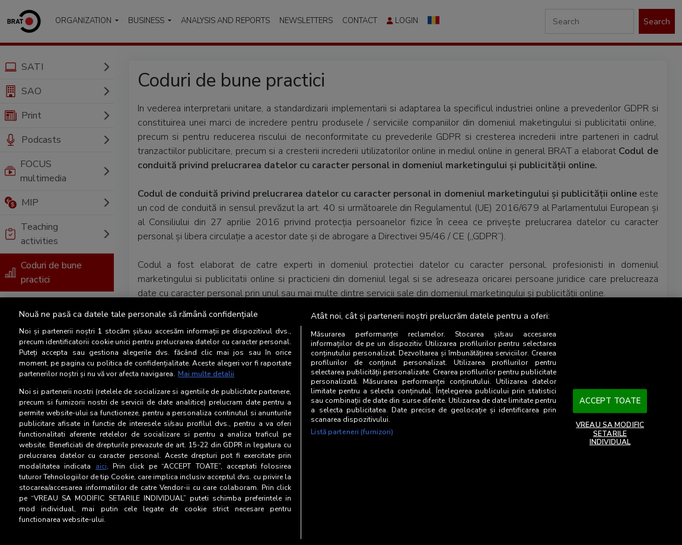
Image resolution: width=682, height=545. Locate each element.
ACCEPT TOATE (610, 400)
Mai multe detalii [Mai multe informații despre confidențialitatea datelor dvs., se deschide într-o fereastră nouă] (206, 374)
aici (101, 466)
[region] (341, 421)
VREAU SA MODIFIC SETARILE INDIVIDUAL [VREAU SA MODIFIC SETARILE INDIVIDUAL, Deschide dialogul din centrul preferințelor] (610, 433)
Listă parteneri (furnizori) (352, 432)
